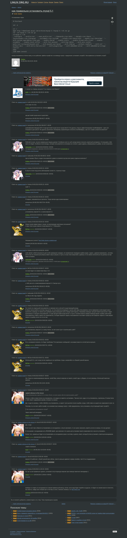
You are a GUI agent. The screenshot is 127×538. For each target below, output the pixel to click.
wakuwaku (28, 147)
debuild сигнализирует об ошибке (27, 518)
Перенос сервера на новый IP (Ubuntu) (102, 73)
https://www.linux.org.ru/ (15, 534)
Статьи (46, 2)
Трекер (56, 2)
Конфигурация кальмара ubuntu (26, 511)
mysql (15, 13)
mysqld (73, 517)
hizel (26, 449)
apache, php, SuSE (76, 511)
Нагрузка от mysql (22, 516)
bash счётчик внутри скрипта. (22, 73)
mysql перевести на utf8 (24, 520)
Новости (34, 2)
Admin (19, 7)
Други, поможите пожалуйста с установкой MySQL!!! (32, 513)
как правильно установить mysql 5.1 (32, 10)
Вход (114, 2)
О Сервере (13, 531)
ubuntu (20, 13)
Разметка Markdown (31, 531)
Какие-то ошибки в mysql (78, 520)
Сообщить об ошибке (15, 533)
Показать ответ (29, 94)
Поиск (61, 2)
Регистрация (108, 2)
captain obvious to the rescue (26, 422)
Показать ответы (30, 120)
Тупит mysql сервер (77, 522)
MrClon (27, 229)
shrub (27, 415)
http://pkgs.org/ (75, 489)
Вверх (114, 531)
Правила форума (21, 531)
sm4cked (28, 492)
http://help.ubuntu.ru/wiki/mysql (48, 240)
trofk (26, 92)
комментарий (22, 102)
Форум (51, 2)
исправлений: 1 (65, 149)
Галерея (40, 2)
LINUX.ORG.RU (19, 2)
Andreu (23, 59)
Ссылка (14, 68)
